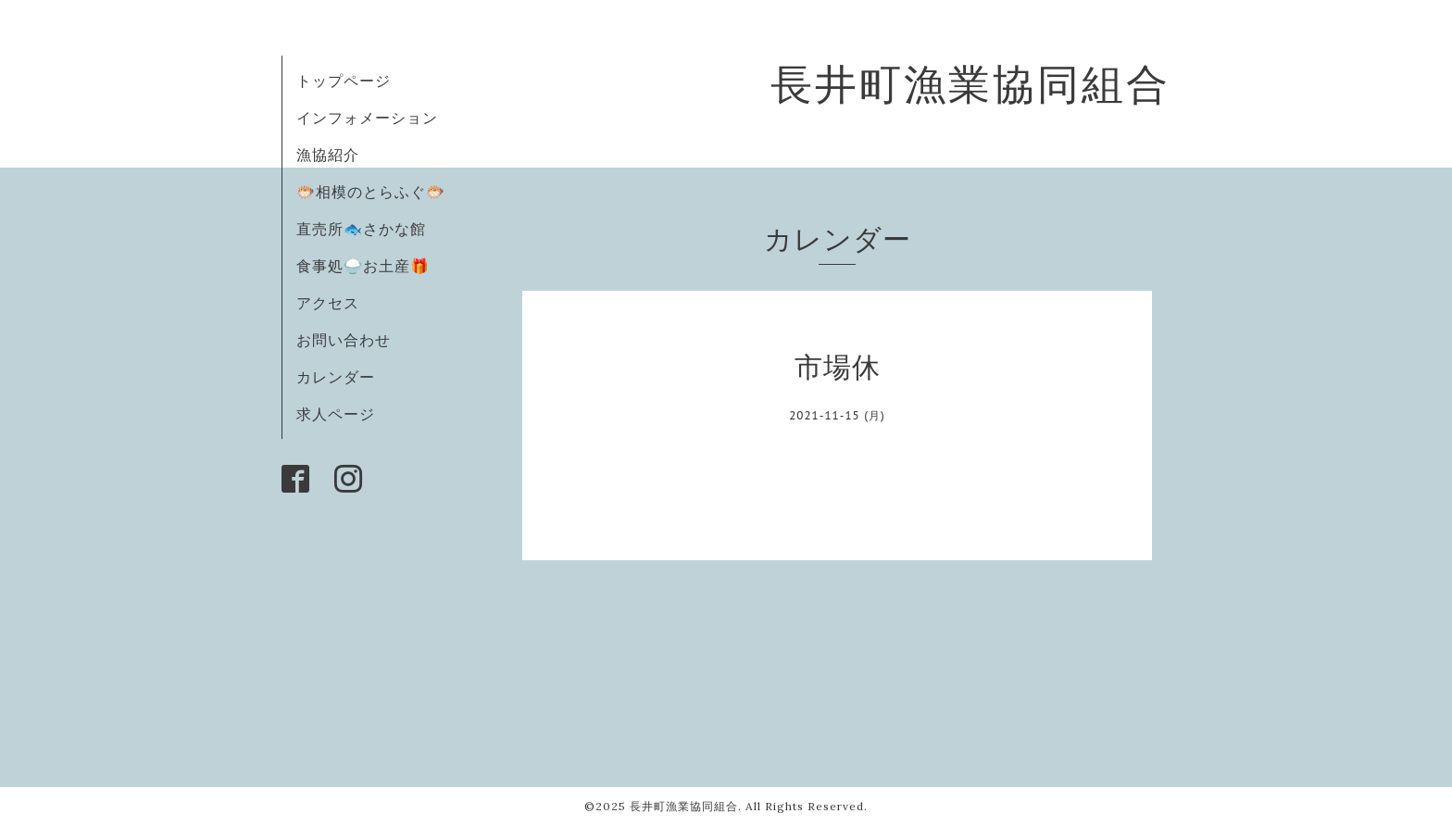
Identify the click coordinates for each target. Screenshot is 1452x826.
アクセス (327, 303)
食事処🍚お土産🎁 (363, 266)
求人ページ (335, 414)
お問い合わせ (343, 340)
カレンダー (335, 377)
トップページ (343, 80)
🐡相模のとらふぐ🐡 (370, 191)
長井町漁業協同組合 (970, 83)
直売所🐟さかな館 (361, 228)
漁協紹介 (327, 154)
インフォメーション (367, 117)
